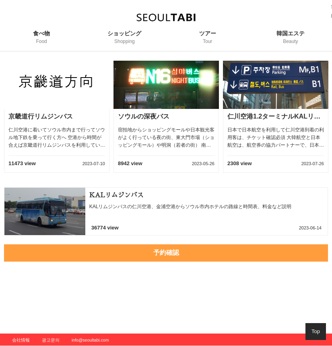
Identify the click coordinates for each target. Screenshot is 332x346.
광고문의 (51, 340)
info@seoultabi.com (90, 340)
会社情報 (21, 340)
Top (315, 331)
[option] (56, 121)
